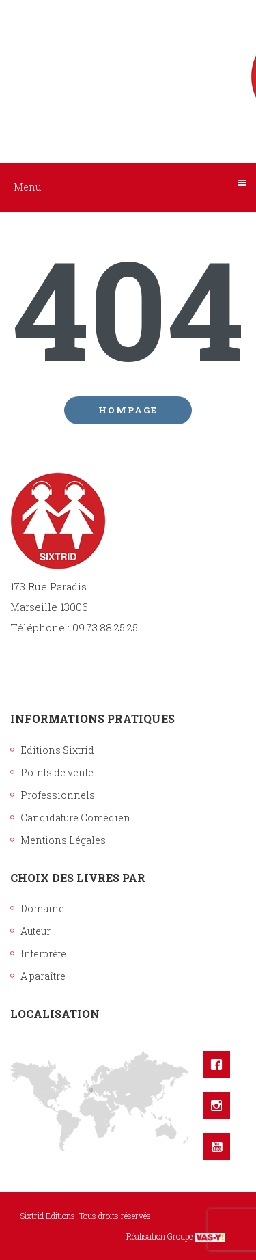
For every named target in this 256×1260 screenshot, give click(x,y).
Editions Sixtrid (57, 749)
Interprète (43, 953)
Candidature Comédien (75, 817)
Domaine (42, 908)
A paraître (43, 976)
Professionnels (57, 795)
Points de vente (57, 772)
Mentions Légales (63, 840)
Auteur (35, 931)
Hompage (128, 410)
